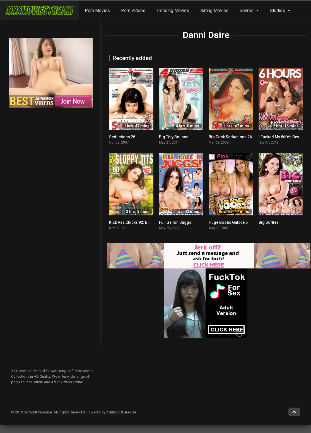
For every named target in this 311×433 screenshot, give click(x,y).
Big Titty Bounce (173, 137)
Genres (247, 10)
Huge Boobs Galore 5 (228, 222)
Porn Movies (97, 10)
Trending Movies (172, 10)
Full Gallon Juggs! (175, 222)
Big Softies (269, 222)
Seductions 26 (122, 137)
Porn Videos (133, 10)
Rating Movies (214, 10)
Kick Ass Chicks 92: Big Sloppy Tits (140, 222)
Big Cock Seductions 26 (230, 137)
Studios (277, 10)
